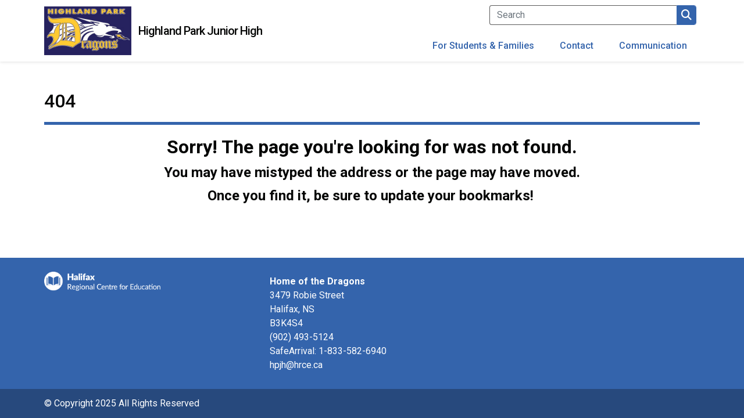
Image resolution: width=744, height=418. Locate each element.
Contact (576, 45)
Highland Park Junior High (200, 31)
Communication (653, 45)
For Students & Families (483, 45)
